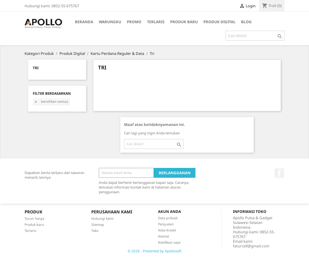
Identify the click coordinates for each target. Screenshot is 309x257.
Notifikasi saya (169, 242)
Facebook (279, 173)
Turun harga (34, 218)
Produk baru (34, 224)
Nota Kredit (167, 230)
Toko (94, 230)
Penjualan (166, 224)
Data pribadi (168, 218)
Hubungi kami (102, 218)
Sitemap (97, 224)
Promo (134, 21)
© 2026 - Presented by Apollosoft (154, 251)
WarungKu (110, 21)
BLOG (246, 21)
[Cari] (255, 36)
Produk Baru (184, 21)
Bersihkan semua (51, 101)
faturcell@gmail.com (251, 246)
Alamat (163, 236)
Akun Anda (169, 211)
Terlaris (156, 21)
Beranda (84, 21)
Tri (36, 67)
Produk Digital (219, 21)
